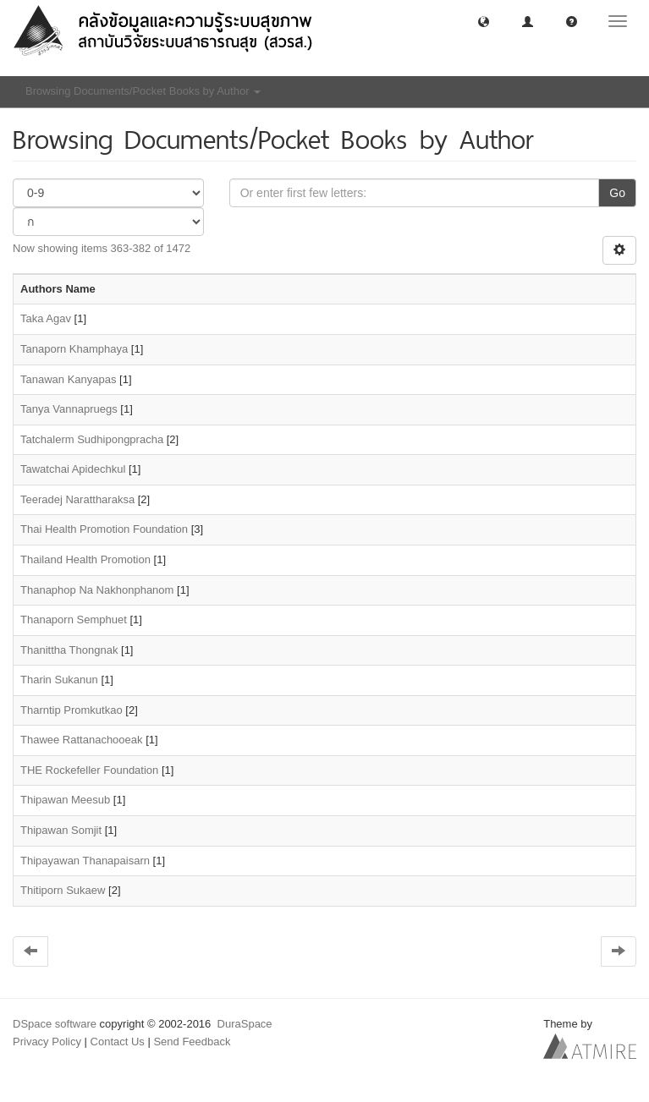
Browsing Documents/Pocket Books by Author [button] (143, 91)
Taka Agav (45, 318)
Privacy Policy (47, 1041)
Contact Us (118, 1041)
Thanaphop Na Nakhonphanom (96, 590)
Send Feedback (191, 1041)
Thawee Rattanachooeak (81, 739)
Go (617, 193)
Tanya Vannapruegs (69, 409)
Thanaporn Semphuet (73, 619)
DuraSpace (244, 1023)
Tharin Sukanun (59, 679)
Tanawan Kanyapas (68, 379)
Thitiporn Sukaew (62, 890)
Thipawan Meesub (65, 799)
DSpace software (54, 1023)
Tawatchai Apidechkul (72, 469)
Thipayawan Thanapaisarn (85, 860)
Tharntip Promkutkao (71, 710)
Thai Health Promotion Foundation (104, 529)
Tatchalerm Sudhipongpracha (91, 439)
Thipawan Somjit (61, 830)
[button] (483, 21)
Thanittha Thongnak (69, 650)
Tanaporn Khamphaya (74, 349)
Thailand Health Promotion (85, 559)
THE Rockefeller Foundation (89, 770)
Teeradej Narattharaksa (77, 499)
